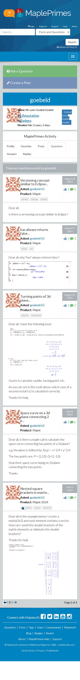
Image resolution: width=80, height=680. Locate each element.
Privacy (40, 650)
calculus (24, 315)
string (24, 248)
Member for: (25, 125)
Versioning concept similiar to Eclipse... (35, 182)
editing (34, 199)
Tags (31, 627)
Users (40, 627)
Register (43, 26)
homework (36, 315)
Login (31, 26)
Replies (27, 154)
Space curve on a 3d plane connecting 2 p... (35, 417)
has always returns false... (34, 231)
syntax (37, 508)
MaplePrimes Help (39, 639)
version (24, 199)
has (31, 248)
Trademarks (52, 650)
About (74, 26)
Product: (26, 194)
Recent (50, 633)
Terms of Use (28, 650)
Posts (41, 146)
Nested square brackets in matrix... (34, 490)
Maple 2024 (40, 502)
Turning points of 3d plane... (35, 298)
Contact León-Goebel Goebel (67, 117)
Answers (12, 154)
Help (65, 26)
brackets (47, 508)
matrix (26, 508)
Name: (21, 109)
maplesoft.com (66, 644)
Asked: (24, 189)
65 (43, 189)
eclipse (44, 199)
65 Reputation (28, 115)
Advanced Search (67, 47)
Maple (37, 194)
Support (54, 26)
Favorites (26, 146)
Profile (10, 146)
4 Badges (24, 120)
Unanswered (54, 627)
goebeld (35, 189)
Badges (39, 633)
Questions (56, 146)
